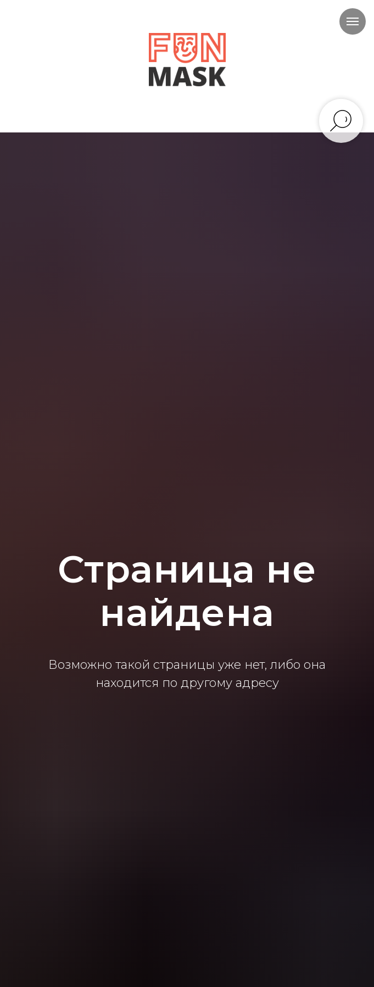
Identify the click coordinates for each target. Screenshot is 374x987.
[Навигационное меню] (353, 21)
